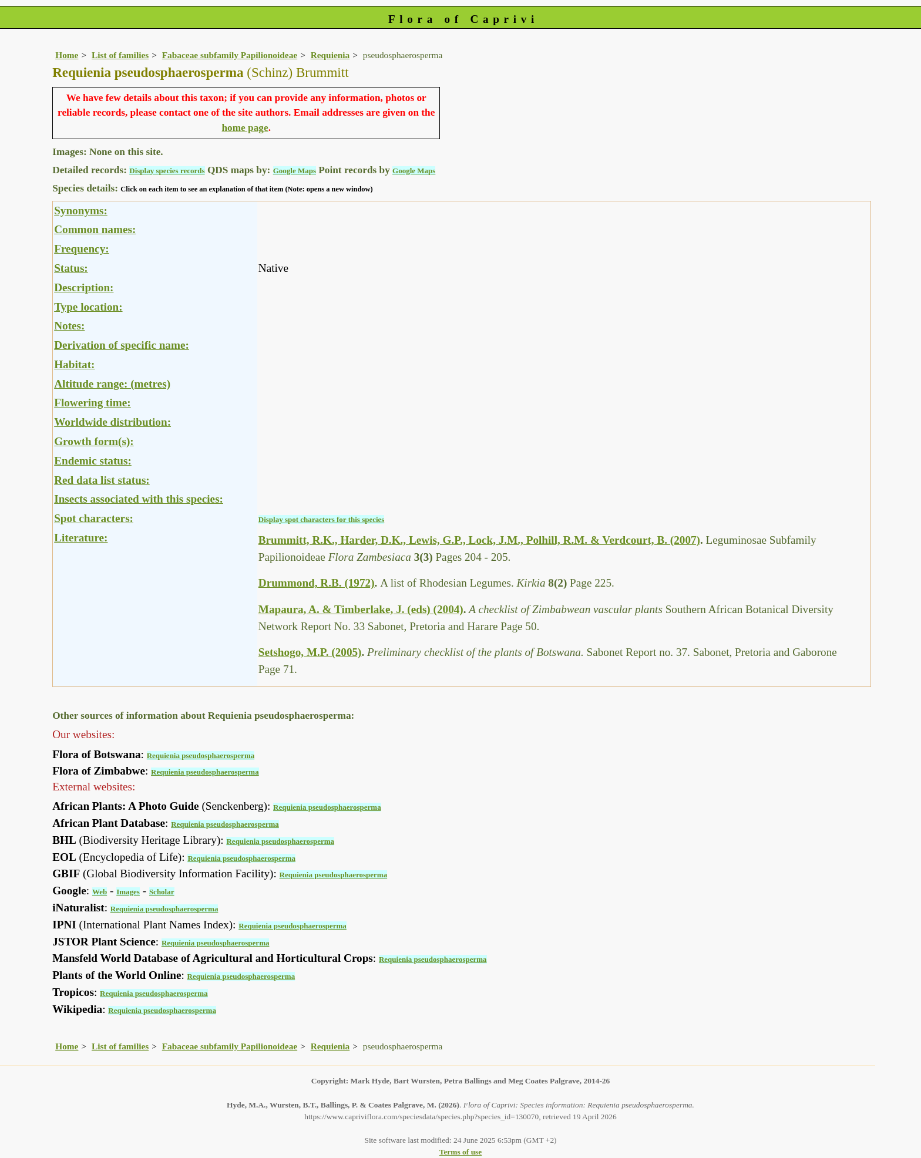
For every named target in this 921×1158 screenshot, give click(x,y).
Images (128, 891)
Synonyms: (80, 210)
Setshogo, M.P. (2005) (310, 652)
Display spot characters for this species (321, 519)
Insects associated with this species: (138, 499)
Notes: (69, 325)
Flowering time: (92, 402)
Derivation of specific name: (121, 345)
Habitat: (74, 364)
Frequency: (81, 249)
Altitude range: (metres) (112, 384)
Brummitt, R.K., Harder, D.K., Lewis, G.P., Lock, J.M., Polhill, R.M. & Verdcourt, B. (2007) (479, 540)
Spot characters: (93, 518)
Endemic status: (93, 461)
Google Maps (294, 170)
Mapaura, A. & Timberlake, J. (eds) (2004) (360, 609)
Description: (83, 287)
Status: (71, 268)
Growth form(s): (94, 441)
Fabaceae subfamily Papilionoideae (229, 55)
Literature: (80, 537)
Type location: (88, 307)
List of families (120, 55)
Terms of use (460, 1151)
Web (99, 891)
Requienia (330, 55)
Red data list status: (102, 480)
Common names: (95, 229)
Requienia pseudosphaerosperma (201, 755)
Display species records (166, 170)
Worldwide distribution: (112, 422)
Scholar (161, 891)
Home (66, 55)
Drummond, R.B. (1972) (316, 583)
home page (244, 127)
